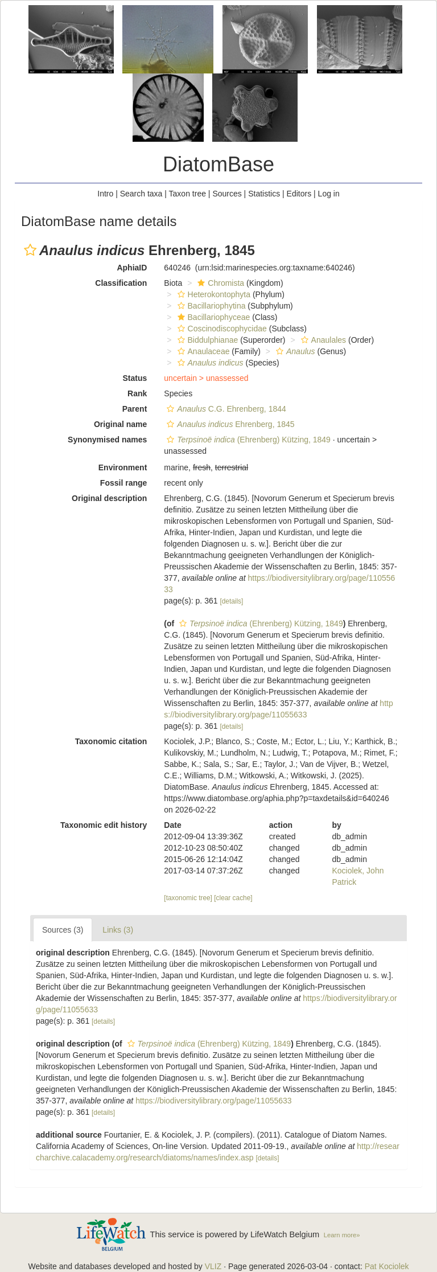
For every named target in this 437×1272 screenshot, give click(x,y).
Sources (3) (62, 929)
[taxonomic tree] (188, 898)
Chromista (219, 283)
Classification (121, 283)
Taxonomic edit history (103, 825)
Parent (134, 408)
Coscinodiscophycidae (221, 328)
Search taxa (141, 193)
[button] (30, 250)
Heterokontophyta (213, 294)
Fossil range (123, 482)
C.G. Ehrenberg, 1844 (225, 408)
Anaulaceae (202, 351)
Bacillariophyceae (212, 317)
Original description (109, 498)
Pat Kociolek (387, 1266)
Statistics (264, 193)
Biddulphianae (206, 339)
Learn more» (342, 1235)
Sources (226, 193)
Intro (105, 193)
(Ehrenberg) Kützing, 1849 (247, 439)
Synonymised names (107, 439)
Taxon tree (187, 193)
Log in (329, 193)
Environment (122, 467)
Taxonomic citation (111, 741)
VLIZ (213, 1266)
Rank (137, 393)
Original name (120, 424)
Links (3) (117, 929)
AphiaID (132, 267)
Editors (299, 193)
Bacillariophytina (210, 305)
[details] (231, 601)
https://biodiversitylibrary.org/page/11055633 (213, 1100)
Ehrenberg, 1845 (229, 424)
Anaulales (322, 339)
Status (135, 378)
